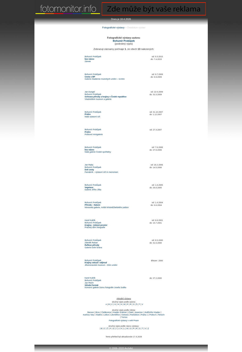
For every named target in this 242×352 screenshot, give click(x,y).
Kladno (99, 315)
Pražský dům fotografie (95, 227)
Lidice (106, 315)
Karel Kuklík (90, 220)
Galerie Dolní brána (93, 247)
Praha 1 (144, 315)
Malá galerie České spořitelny (98, 152)
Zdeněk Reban (91, 243)
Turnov (124, 317)
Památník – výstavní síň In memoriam (101, 172)
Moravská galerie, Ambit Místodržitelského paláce (107, 207)
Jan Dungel (90, 92)
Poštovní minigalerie (94, 134)
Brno (98, 312)
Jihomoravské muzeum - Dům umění (101, 265)
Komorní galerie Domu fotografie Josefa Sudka (105, 287)
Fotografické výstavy (113, 27)
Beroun (90, 312)
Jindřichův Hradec (152, 312)
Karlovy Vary (88, 315)
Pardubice (134, 315)
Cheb (130, 312)
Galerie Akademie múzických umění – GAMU (105, 79)
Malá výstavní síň (92, 117)
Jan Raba (89, 165)
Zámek (88, 61)
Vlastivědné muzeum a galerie (98, 99)
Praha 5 (152, 315)
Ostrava (124, 315)
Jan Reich (89, 283)
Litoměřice (115, 315)
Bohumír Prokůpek (93, 56)
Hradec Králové (120, 312)
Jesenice (139, 312)
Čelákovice (106, 312)
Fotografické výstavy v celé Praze (124, 320)
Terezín (161, 315)
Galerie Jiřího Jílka (93, 190)
